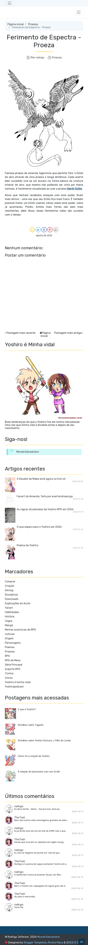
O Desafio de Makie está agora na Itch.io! (41, 478)
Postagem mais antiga (68, 332)
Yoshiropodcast (14, 686)
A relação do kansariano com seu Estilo (39, 771)
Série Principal (13, 664)
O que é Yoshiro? (27, 709)
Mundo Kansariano (27, 451)
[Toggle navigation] (9, 3)
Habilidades (12, 612)
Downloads (11, 599)
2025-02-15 (77, 899)
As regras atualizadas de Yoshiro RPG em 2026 (45, 509)
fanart (9, 607)
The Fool (19, 817)
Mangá (9, 625)
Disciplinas (11, 594)
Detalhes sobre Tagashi (30, 725)
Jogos (8, 620)
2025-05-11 (77, 811)
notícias (10, 634)
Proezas (33, 24)
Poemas (9, 647)
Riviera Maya (55, 942)
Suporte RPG (12, 669)
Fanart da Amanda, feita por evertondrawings (45, 496)
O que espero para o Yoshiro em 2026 (39, 526)
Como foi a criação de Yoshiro (34, 756)
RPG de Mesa (12, 660)
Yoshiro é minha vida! (18, 682)
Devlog (9, 590)
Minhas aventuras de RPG (20, 629)
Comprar (10, 581)
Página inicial (15, 24)
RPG (7, 655)
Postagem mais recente (20, 332)
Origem (9, 638)
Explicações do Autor (17, 603)
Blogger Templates (35, 942)
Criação (9, 585)
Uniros (9, 677)
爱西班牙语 (72, 942)
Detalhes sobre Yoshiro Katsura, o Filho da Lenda (44, 740)
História (9, 616)
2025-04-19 (77, 877)
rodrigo (18, 806)
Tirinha (9, 673)
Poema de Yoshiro (27, 545)
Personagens (13, 642)
